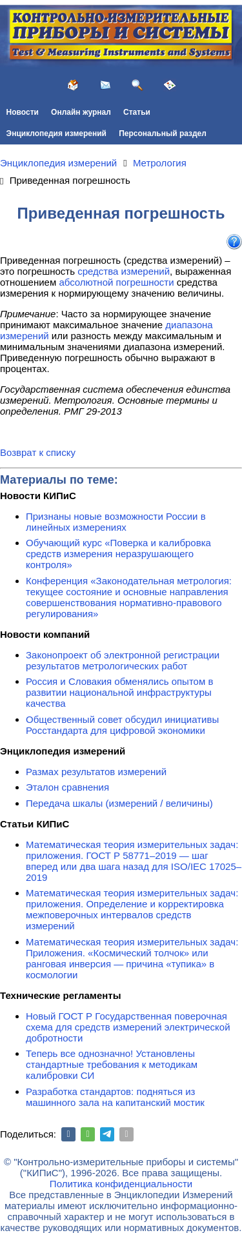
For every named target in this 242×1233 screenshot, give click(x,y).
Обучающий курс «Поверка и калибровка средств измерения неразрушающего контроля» (118, 553)
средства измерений (123, 271)
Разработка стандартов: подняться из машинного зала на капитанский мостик (115, 1097)
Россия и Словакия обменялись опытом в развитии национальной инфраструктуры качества (119, 692)
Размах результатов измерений (96, 771)
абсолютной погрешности (116, 282)
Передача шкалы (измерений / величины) (119, 803)
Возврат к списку (38, 452)
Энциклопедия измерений (56, 133)
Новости (22, 112)
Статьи (136, 112)
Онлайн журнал (81, 112)
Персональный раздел (163, 133)
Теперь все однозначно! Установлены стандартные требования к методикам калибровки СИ (111, 1064)
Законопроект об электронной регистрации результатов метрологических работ (122, 660)
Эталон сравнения (67, 787)
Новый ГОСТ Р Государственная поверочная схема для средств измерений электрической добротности (128, 1027)
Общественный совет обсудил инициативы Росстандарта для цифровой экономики (122, 725)
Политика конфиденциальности (121, 1183)
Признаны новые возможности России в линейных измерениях (116, 522)
